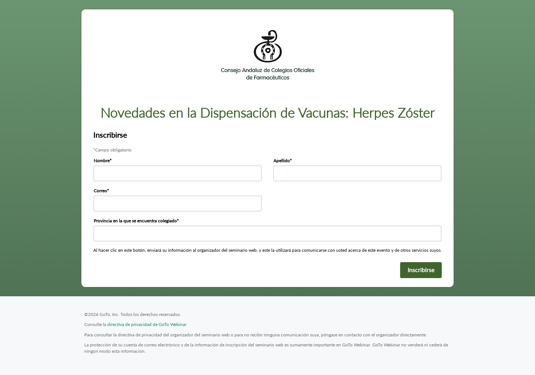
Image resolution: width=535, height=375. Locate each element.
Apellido (281, 160)
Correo (100, 190)
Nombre (102, 160)
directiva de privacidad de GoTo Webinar (147, 324)
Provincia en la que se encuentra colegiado (135, 221)
